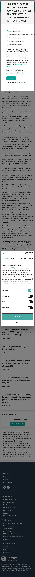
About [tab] (31, 258)
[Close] (32, 3)
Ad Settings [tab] (22, 258)
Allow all (17, 316)
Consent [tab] (5, 258)
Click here (23, 82)
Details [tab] (13, 258)
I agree (11, 78)
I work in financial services (17, 41)
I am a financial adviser (16, 31)
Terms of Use (21, 74)
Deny (17, 322)
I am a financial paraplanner (17, 38)
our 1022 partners (14, 268)
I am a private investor (15, 45)
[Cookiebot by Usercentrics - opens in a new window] (25, 253)
